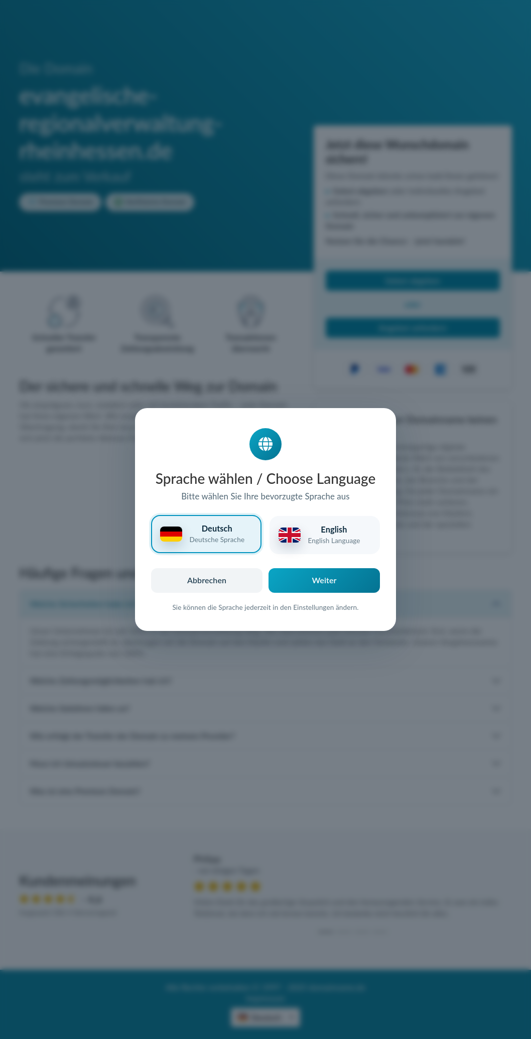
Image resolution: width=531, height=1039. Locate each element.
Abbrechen (206, 580)
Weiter (324, 580)
